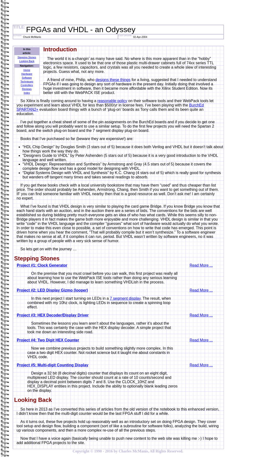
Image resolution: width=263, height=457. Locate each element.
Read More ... (201, 265)
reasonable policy (112, 101)
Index (27, 92)
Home (26, 70)
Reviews (27, 89)
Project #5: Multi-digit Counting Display (52, 365)
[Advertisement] (100, 12)
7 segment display (125, 298)
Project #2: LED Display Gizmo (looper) (52, 290)
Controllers (27, 85)
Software (27, 77)
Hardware (26, 73)
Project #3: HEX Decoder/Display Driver (53, 315)
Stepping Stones (27, 57)
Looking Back (26, 61)
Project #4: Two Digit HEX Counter (48, 340)
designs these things (112, 80)
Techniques (26, 81)
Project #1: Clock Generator (42, 265)
